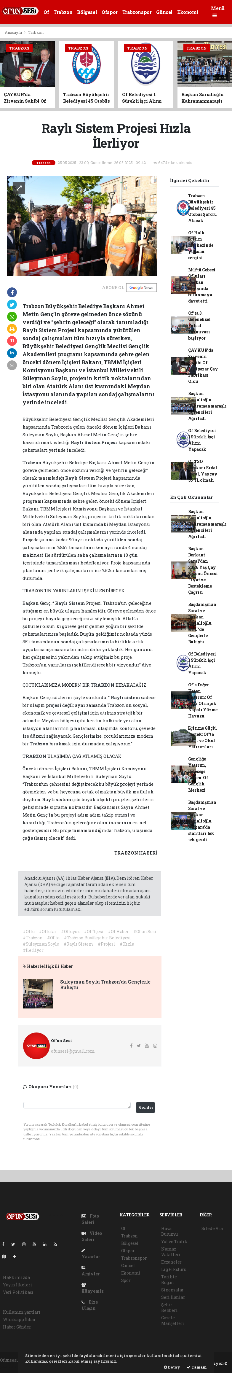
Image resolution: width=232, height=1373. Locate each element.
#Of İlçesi (93, 931)
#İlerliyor (33, 950)
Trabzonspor (137, 12)
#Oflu (28, 931)
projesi (54, 705)
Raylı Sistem (86, 442)
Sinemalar (172, 1290)
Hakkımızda (16, 1277)
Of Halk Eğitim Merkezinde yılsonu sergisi (200, 245)
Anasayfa (14, 32)
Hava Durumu (169, 1231)
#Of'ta (53, 938)
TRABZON (103, 685)
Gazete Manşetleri (172, 1320)
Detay (172, 1367)
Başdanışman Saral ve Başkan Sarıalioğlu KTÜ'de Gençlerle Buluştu (202, 623)
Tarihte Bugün (169, 1279)
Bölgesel (87, 12)
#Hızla (127, 944)
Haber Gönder (17, 1327)
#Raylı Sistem (79, 944)
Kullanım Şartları (22, 1312)
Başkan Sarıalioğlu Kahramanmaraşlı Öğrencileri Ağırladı (207, 406)
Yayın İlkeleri (17, 1285)
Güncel (164, 12)
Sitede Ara (212, 1228)
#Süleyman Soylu (41, 944)
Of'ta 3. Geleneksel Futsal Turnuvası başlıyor (199, 325)
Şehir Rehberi (169, 1307)
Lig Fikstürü (173, 1269)
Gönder (146, 1107)
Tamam (197, 1367)
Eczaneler (171, 1262)
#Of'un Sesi (144, 931)
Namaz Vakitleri (170, 1251)
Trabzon (63, 12)
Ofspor (110, 12)
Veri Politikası (18, 1292)
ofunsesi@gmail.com (73, 1051)
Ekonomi (187, 12)
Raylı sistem (126, 697)
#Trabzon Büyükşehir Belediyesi (97, 938)
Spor (126, 1280)
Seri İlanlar (173, 1297)
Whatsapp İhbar (19, 1319)
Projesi (109, 442)
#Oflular (47, 931)
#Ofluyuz (70, 931)
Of (46, 12)
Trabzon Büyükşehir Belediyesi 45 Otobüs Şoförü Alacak (202, 208)
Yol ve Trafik (174, 1241)
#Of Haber (118, 931)
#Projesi (106, 944)
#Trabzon (32, 938)
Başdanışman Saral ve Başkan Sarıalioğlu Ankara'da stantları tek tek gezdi (202, 820)
